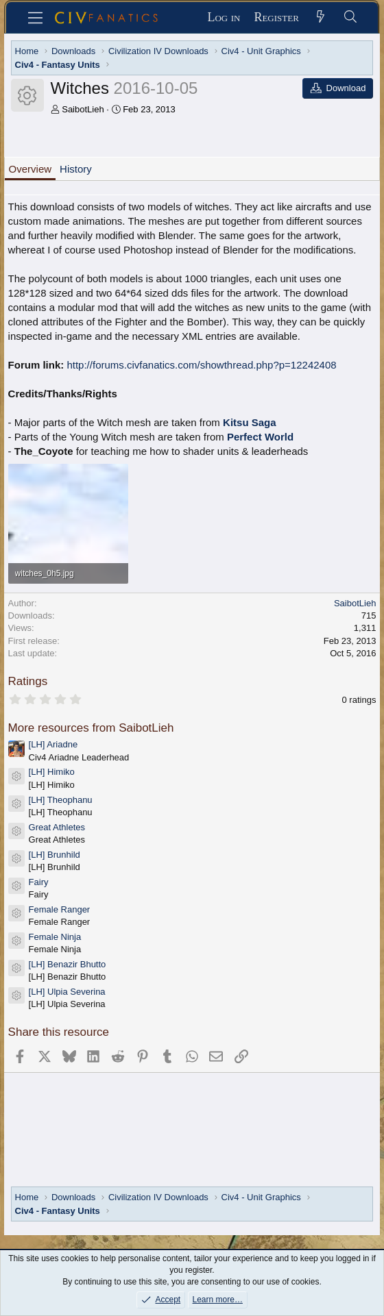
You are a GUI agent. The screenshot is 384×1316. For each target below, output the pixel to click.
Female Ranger (60, 909)
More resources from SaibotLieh (91, 727)
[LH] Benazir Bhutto (67, 964)
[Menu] (35, 18)
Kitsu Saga (249, 422)
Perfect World (260, 437)
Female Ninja (55, 937)
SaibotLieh (83, 109)
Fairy (39, 882)
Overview (30, 169)
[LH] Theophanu (61, 800)
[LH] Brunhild (54, 854)
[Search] (350, 17)
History (76, 169)
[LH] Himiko (52, 772)
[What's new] (320, 17)
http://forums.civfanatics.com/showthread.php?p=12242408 (201, 365)
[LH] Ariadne (53, 744)
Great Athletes (57, 827)
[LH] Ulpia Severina (67, 991)
